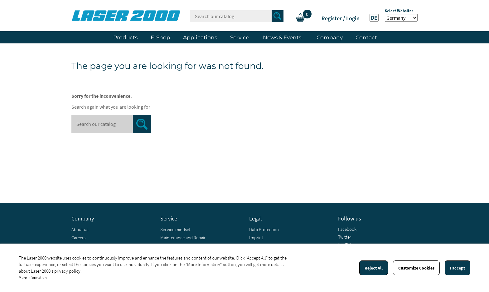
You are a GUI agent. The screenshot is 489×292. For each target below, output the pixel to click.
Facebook (347, 229)
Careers (78, 237)
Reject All (374, 268)
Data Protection (264, 229)
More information (33, 277)
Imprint (256, 237)
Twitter (344, 237)
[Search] (236, 16)
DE (374, 18)
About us (79, 229)
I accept (457, 268)
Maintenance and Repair (183, 237)
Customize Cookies (416, 268)
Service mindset (175, 229)
